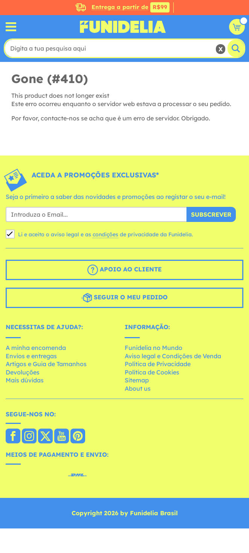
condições (105, 234)
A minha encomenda (36, 347)
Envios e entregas (31, 356)
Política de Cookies (152, 372)
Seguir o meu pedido (124, 298)
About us (138, 388)
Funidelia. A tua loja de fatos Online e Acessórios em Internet (122, 27)
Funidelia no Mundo (153, 347)
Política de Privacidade (158, 364)
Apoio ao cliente (124, 270)
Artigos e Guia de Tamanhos (46, 364)
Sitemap (137, 380)
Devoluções (23, 372)
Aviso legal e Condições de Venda (173, 356)
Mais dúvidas (25, 380)
